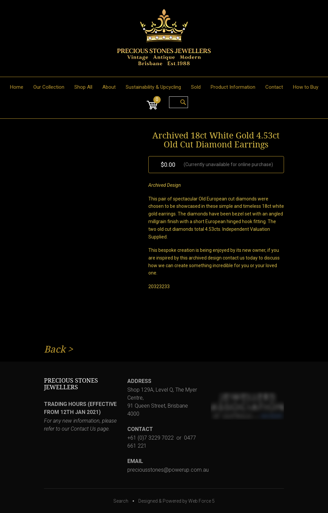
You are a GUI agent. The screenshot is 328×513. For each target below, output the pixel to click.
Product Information (233, 87)
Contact (274, 87)
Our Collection (48, 87)
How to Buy (305, 87)
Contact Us (83, 429)
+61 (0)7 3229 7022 (150, 438)
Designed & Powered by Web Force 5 (176, 501)
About (109, 87)
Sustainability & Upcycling (153, 87)
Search (120, 501)
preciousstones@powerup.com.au (168, 470)
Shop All (83, 87)
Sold (196, 87)
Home (16, 87)
